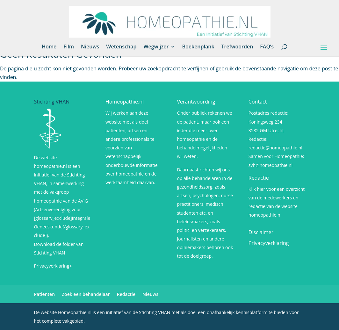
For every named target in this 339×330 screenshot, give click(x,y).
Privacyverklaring (269, 243)
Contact (258, 101)
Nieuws (90, 47)
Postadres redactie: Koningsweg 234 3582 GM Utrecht (268, 121)
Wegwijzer (156, 47)
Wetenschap (121, 47)
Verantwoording (196, 101)
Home (49, 47)
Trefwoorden (237, 47)
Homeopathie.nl (124, 101)
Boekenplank (198, 47)
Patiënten (44, 294)
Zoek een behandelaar (86, 294)
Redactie (259, 177)
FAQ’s (267, 47)
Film (68, 47)
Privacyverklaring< (53, 266)
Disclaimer (261, 232)
